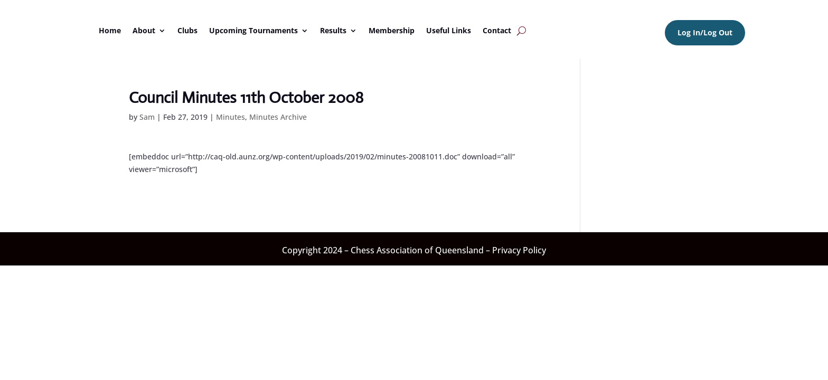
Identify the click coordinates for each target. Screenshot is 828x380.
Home (110, 30)
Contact (497, 30)
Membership (392, 30)
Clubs (187, 30)
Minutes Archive (278, 117)
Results (333, 30)
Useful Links (448, 30)
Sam (147, 117)
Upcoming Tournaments (253, 30)
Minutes (230, 117)
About (144, 30)
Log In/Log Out (705, 32)
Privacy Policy (519, 250)
